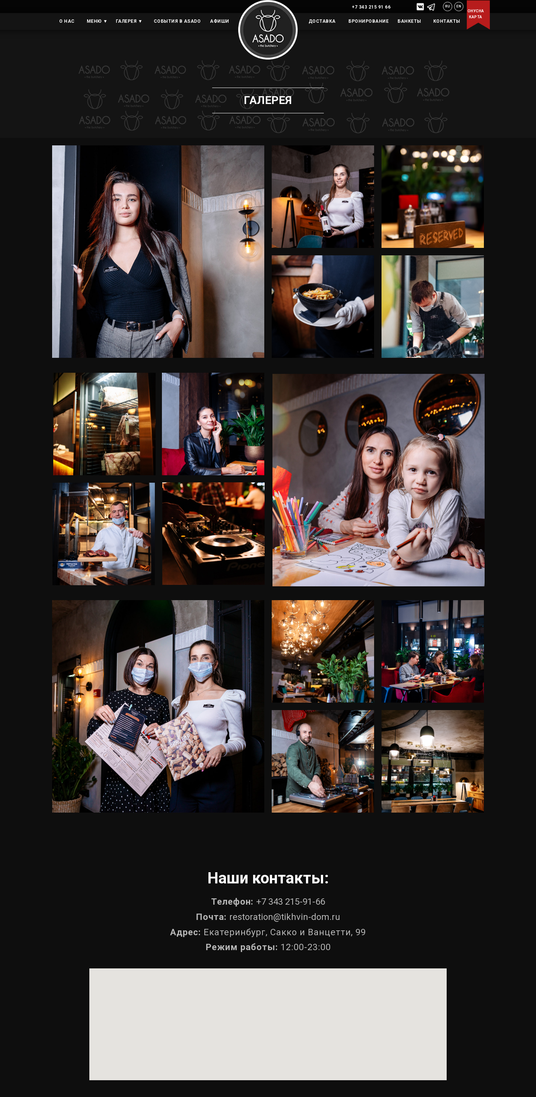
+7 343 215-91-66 (290, 901)
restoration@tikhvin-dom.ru (284, 917)
